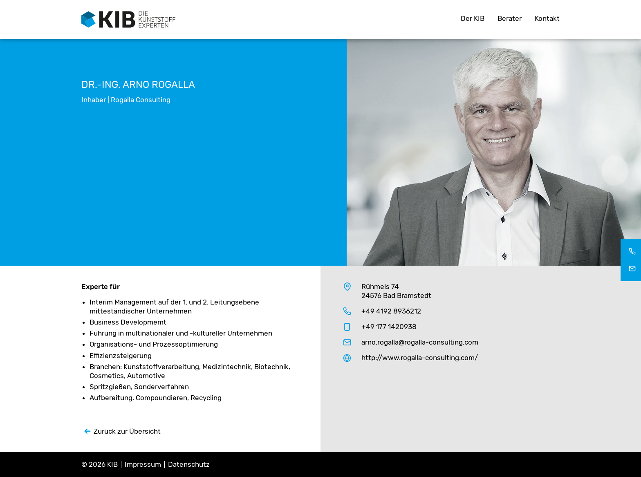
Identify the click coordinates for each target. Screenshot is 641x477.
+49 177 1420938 (389, 326)
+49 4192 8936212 (391, 311)
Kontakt (547, 18)
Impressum (143, 464)
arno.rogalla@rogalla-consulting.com (419, 342)
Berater (510, 18)
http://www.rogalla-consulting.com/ (419, 358)
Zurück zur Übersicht (127, 431)
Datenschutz (189, 464)
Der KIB (472, 18)
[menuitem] (472, 19)
